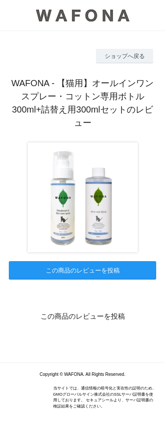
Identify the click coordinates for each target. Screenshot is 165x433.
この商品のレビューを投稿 (83, 270)
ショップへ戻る (125, 56)
